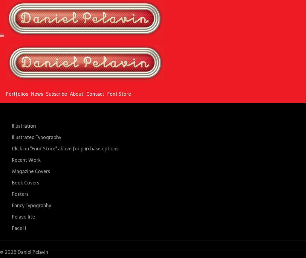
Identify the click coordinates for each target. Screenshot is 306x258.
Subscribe (56, 94)
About (76, 94)
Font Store (119, 94)
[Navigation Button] (2, 35)
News (37, 94)
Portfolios (17, 94)
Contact (95, 94)
